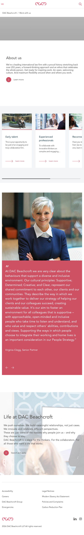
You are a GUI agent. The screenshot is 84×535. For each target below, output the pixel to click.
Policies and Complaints (52, 501)
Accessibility (7, 491)
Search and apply (18, 452)
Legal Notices (48, 491)
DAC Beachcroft (9, 13)
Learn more (19, 79)
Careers (5, 496)
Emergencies (7, 507)
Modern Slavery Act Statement (55, 496)
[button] (80, 4)
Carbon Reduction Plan (52, 507)
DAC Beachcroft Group (12, 501)
